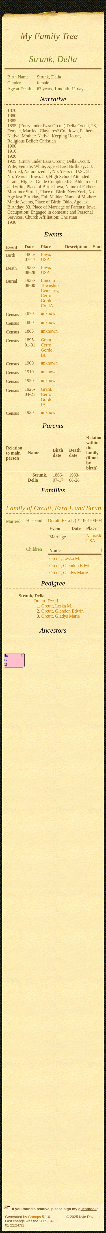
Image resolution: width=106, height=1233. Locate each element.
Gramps (34, 1217)
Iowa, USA (46, 257)
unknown (49, 313)
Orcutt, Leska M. (64, 558)
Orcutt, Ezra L (60, 520)
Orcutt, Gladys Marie (68, 572)
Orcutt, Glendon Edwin (70, 565)
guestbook (87, 1209)
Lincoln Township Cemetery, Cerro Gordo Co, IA (50, 293)
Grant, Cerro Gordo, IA (47, 347)
